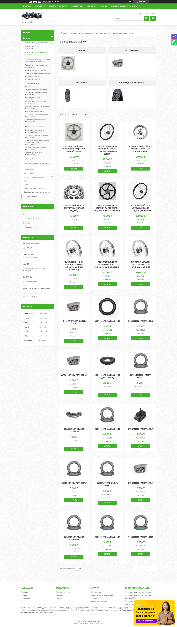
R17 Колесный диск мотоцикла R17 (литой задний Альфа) (74, 148)
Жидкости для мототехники (34, 177)
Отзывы (59, 599)
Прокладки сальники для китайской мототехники (34, 131)
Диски (82, 50)
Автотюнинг (95, 599)
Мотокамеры (132, 50)
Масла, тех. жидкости (99, 602)
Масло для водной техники (34, 188)
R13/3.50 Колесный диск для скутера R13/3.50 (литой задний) (140, 148)
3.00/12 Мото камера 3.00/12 (107, 321)
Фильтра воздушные (32, 83)
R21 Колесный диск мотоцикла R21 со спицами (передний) (141, 208)
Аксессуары (29, 86)
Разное (26, 185)
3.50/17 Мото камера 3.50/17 (107, 537)
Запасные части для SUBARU (102, 595)
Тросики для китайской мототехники (33, 154)
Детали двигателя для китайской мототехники (37, 107)
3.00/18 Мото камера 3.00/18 (107, 429)
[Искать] (146, 18)
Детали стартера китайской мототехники (35, 121)
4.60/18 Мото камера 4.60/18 (140, 537)
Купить (74, 168)
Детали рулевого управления (36, 89)
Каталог (39, 6)
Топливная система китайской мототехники (36, 136)
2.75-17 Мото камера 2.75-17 (140, 429)
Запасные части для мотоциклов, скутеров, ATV (91, 33)
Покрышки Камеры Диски (34, 111)
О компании (76, 6)
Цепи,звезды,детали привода (36, 70)
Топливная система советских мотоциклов (36, 93)
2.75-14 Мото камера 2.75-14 (74, 375)
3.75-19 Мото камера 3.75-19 (140, 483)
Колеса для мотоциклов (132, 83)
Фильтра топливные (32, 80)
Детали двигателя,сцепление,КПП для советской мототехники (38, 61)
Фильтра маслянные (32, 76)
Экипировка (28, 170)
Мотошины (82, 83)
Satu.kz (98, 621)
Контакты (91, 6)
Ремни (26, 181)
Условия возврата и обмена (124, 6)
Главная (27, 6)
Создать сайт (46, 2)
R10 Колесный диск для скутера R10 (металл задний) (74, 208)
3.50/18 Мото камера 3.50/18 (140, 321)
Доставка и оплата (58, 6)
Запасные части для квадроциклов (31, 47)
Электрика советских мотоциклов (37, 73)
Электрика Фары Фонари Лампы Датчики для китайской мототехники (37, 142)
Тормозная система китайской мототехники (36, 115)
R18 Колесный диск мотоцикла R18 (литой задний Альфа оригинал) (107, 208)
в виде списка (154, 114)
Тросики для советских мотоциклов (33, 159)
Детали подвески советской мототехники (35, 148)
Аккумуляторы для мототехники (37, 163)
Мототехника (29, 173)
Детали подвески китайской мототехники (35, 102)
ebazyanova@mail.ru (33, 293)
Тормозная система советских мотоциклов (36, 66)
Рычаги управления (32, 98)
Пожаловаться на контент (94, 624)
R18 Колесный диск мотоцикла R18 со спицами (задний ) (140, 264)
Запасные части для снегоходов (36, 43)
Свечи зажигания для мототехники (37, 192)
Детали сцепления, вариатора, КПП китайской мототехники (36, 126)
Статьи (103, 6)
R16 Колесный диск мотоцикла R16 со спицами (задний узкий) (107, 264)
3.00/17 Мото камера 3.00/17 (74, 483)
